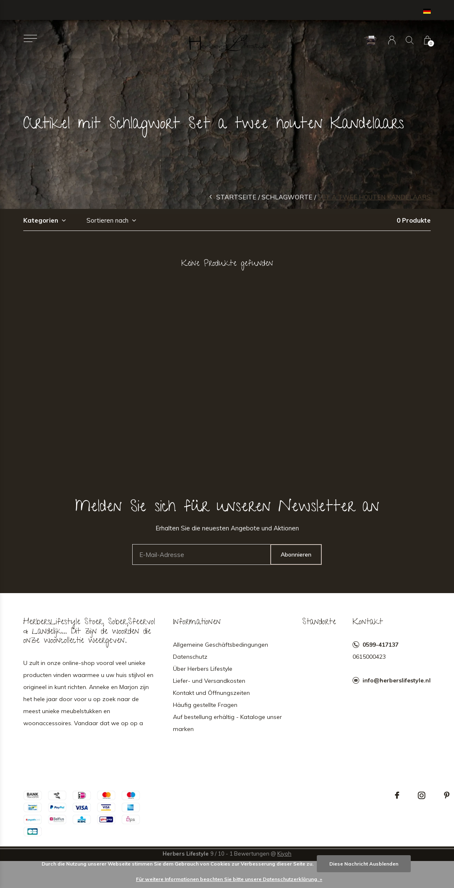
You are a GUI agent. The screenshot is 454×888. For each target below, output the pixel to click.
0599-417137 (380, 644)
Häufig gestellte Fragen (205, 705)
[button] (30, 38)
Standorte (319, 622)
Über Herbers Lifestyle (202, 668)
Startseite (236, 197)
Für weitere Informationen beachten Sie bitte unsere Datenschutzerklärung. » (229, 879)
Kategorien (40, 220)
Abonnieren (296, 554)
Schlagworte (287, 197)
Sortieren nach (107, 220)
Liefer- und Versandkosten (209, 680)
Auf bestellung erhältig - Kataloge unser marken (227, 723)
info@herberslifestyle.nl (397, 680)
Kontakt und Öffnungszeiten (211, 693)
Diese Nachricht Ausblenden (363, 864)
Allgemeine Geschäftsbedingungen (220, 644)
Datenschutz (190, 656)
